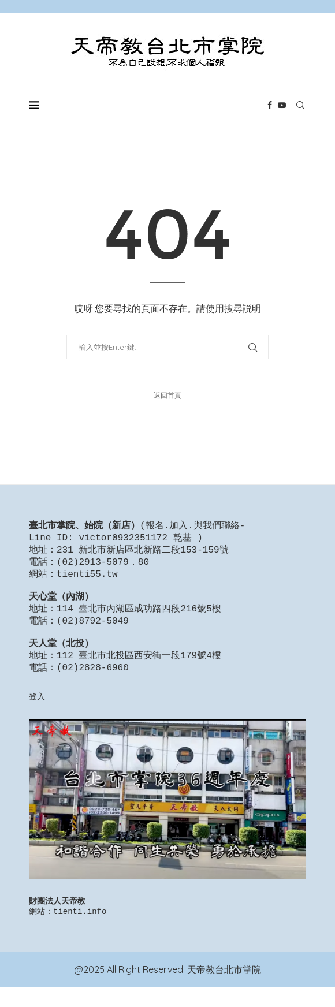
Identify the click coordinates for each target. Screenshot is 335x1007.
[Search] (300, 105)
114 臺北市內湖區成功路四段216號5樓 (139, 618)
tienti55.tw (87, 579)
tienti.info (79, 930)
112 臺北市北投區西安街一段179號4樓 (139, 671)
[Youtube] (282, 105)
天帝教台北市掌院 (224, 989)
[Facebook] (269, 105)
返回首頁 (167, 395)
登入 (37, 713)
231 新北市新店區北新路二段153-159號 (143, 552)
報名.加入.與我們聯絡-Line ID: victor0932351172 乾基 (137, 533)
